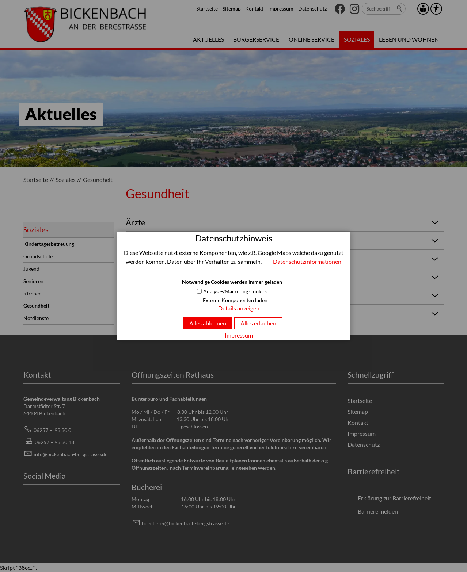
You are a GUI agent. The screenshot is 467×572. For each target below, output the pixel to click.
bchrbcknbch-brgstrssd (185, 523)
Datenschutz (312, 8)
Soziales (357, 39)
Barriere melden (378, 511)
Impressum (280, 8)
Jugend (31, 269)
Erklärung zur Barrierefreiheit (394, 498)
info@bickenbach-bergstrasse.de (70, 454)
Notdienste (36, 318)
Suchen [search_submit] (400, 9)
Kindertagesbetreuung (48, 244)
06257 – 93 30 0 (52, 430)
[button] (340, 8)
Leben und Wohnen (409, 39)
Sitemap (232, 8)
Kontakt (254, 8)
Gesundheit (36, 305)
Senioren (33, 281)
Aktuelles (208, 39)
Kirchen (32, 293)
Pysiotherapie (283, 258)
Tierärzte (283, 313)
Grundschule (38, 256)
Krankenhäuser (283, 295)
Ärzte (283, 222)
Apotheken (283, 277)
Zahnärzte (283, 240)
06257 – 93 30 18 (54, 442)
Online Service (311, 39)
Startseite (207, 8)
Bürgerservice (256, 39)
